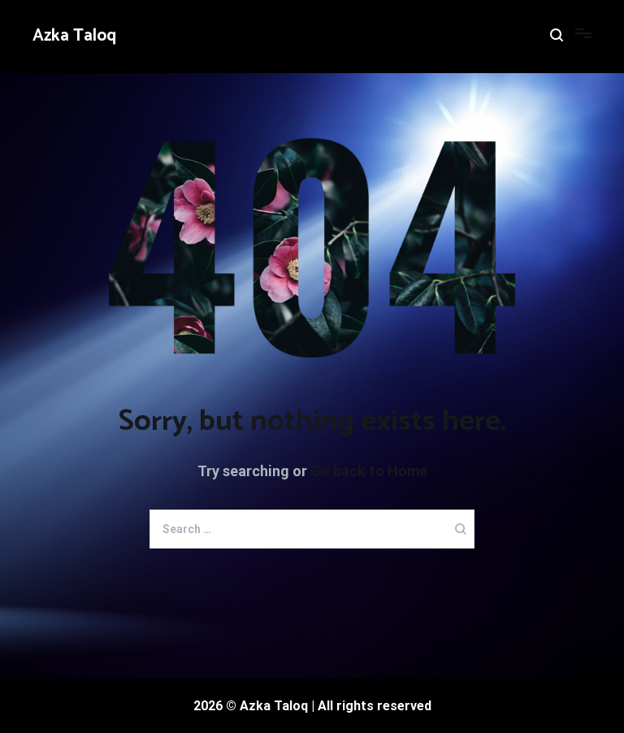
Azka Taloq (74, 36)
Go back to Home (368, 470)
